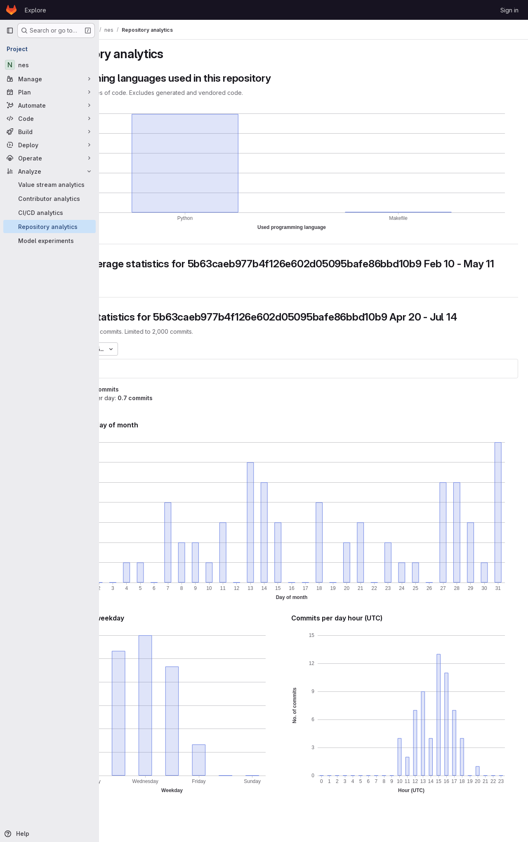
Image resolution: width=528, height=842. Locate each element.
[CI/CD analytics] (49, 212)
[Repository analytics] (49, 226)
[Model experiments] (49, 240)
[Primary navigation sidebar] (9, 30)
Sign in (509, 10)
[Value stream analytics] (49, 184)
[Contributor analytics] (49, 198)
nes (121, 380)
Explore (35, 10)
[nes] (49, 64)
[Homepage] (11, 10)
